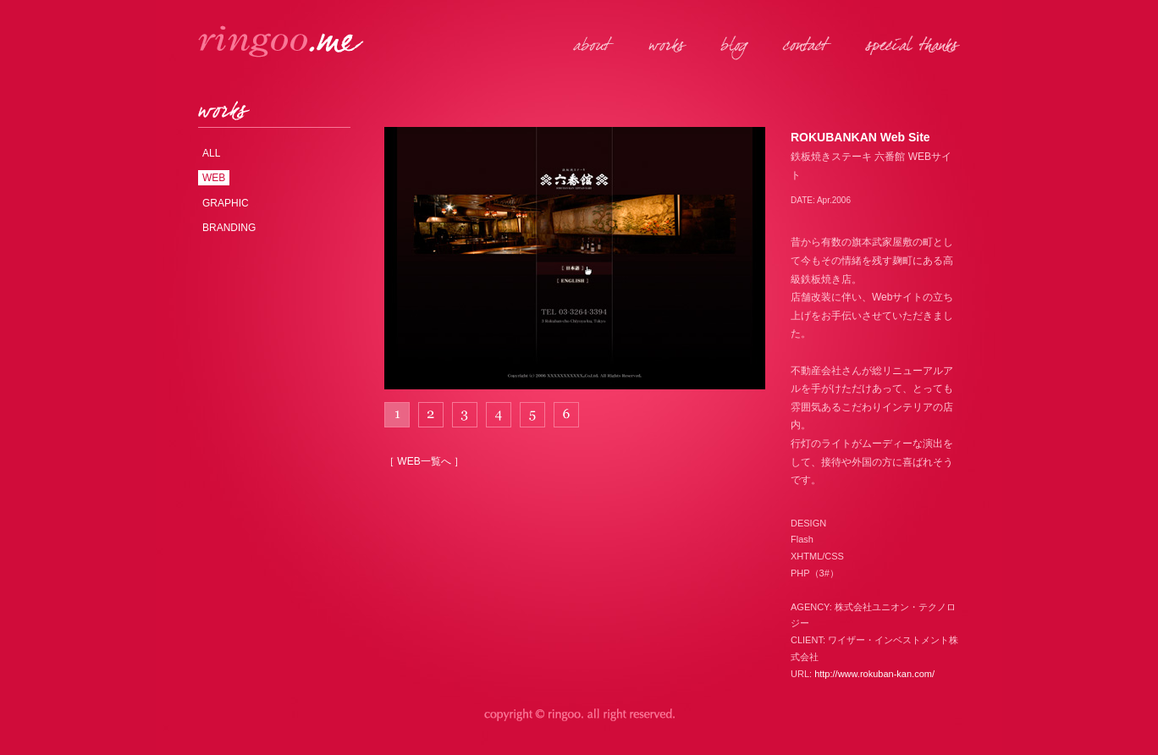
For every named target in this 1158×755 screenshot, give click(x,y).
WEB (213, 178)
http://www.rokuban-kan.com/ (874, 674)
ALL (211, 153)
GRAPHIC (225, 203)
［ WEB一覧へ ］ (424, 461)
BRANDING (229, 228)
